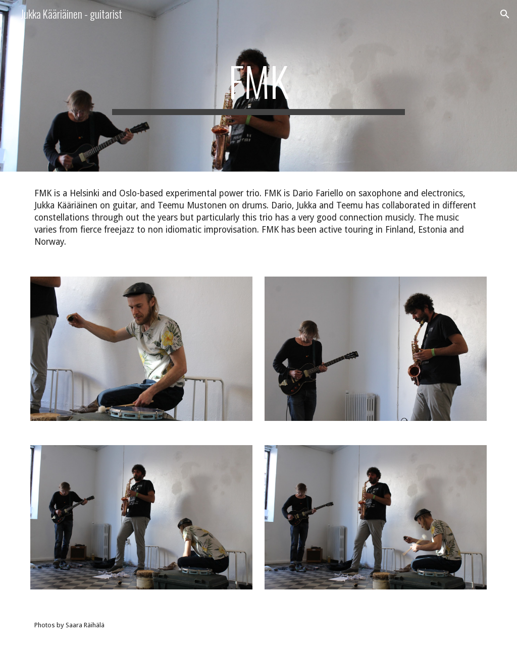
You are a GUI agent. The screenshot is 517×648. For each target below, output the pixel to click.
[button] (505, 14)
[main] (258, 85)
